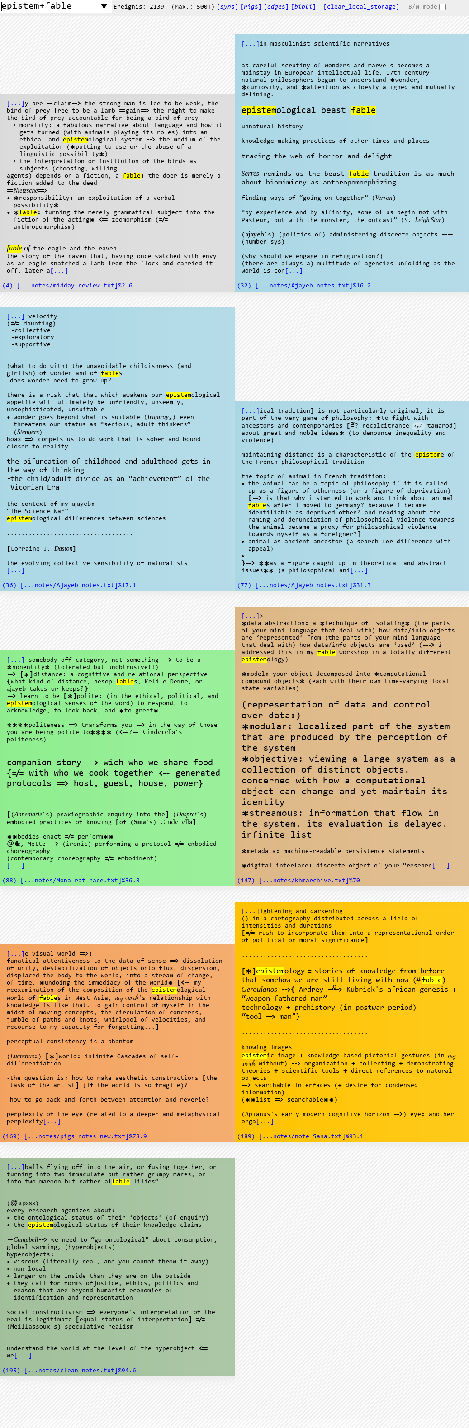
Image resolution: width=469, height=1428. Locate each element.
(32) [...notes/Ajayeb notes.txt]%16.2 (304, 286)
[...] (16, 104)
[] (303, 7)
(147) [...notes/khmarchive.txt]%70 (298, 881)
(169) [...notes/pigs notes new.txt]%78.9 (74, 1137)
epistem (75, 140)
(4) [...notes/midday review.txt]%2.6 (67, 286)
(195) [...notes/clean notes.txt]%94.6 (69, 1371)
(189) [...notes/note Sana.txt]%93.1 (300, 1137)
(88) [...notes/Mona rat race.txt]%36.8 (71, 881)
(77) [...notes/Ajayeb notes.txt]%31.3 (304, 586)
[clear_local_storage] (361, 7)
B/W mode (422, 7)
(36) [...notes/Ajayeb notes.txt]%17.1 (69, 586)
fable (132, 176)
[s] (227, 7)
